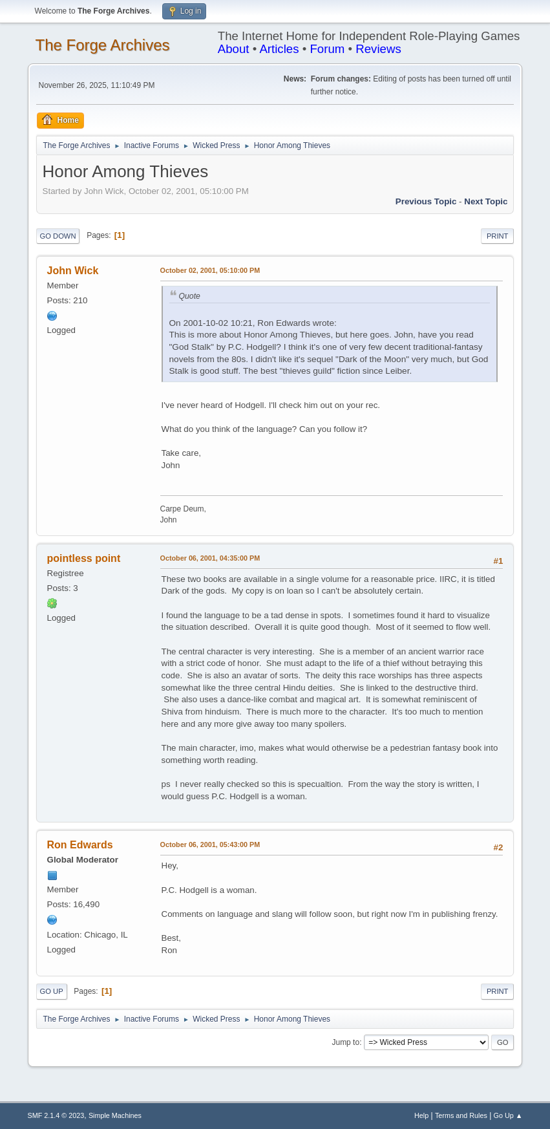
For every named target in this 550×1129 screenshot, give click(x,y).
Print (498, 236)
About (233, 49)
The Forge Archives (103, 45)
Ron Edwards (80, 844)
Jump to (345, 1042)
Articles (279, 49)
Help (421, 1115)
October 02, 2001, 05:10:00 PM (210, 270)
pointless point (84, 558)
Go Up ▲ (508, 1115)
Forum (327, 49)
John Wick (73, 270)
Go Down (58, 236)
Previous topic (426, 201)
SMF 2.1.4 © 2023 (56, 1115)
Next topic (485, 201)
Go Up (51, 991)
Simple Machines (115, 1115)
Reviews (378, 49)
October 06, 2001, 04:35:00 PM (210, 558)
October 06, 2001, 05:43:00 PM (210, 844)
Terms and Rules (461, 1115)
